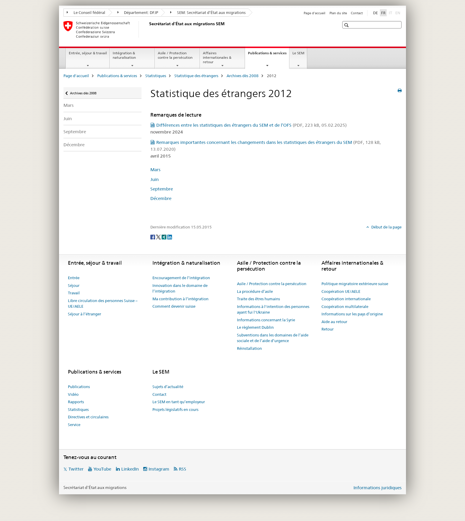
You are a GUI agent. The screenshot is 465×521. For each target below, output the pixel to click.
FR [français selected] (383, 12)
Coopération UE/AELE (340, 291)
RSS (182, 469)
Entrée (73, 277)
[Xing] (164, 236)
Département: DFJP (137, 12)
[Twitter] (159, 236)
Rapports (76, 401)
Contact (357, 13)
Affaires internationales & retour (217, 57)
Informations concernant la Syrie (266, 319)
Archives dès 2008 (243, 75)
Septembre (74, 131)
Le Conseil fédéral (86, 12)
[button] (347, 25)
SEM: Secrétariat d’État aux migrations (208, 12)
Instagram (159, 469)
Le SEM (298, 53)
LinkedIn (130, 469)
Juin (67, 118)
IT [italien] (391, 12)
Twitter (76, 469)
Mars (68, 105)
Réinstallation (249, 348)
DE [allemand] (375, 12)
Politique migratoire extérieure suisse (354, 283)
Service (74, 424)
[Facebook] (153, 236)
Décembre (74, 144)
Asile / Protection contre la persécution (175, 55)
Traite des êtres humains (258, 298)
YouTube (102, 469)
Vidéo (73, 394)
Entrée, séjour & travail (88, 53)
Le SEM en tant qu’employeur (178, 401)
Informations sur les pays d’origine (352, 314)
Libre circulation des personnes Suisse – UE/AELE (103, 303)
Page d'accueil (314, 13)
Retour (327, 329)
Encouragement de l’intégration (181, 277)
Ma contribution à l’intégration (180, 298)
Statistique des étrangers (196, 75)
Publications (79, 386)
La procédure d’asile (255, 291)
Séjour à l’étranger (84, 314)
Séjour (73, 285)
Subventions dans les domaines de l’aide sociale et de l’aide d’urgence (272, 338)
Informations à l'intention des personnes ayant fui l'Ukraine (273, 309)
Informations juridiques (377, 487)
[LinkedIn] (169, 236)
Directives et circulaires (88, 416)
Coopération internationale (346, 298)
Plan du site (338, 13)
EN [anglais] (398, 12)
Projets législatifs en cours (175, 409)
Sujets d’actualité (167, 386)
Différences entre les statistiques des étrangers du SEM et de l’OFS (251, 125)
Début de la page (386, 227)
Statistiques (155, 75)
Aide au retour (334, 321)
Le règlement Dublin (255, 327)
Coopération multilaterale (344, 306)
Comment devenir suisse (173, 306)
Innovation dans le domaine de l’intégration (180, 288)
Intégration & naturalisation (124, 55)
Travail (74, 292)
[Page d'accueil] (147, 29)
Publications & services (268, 54)
